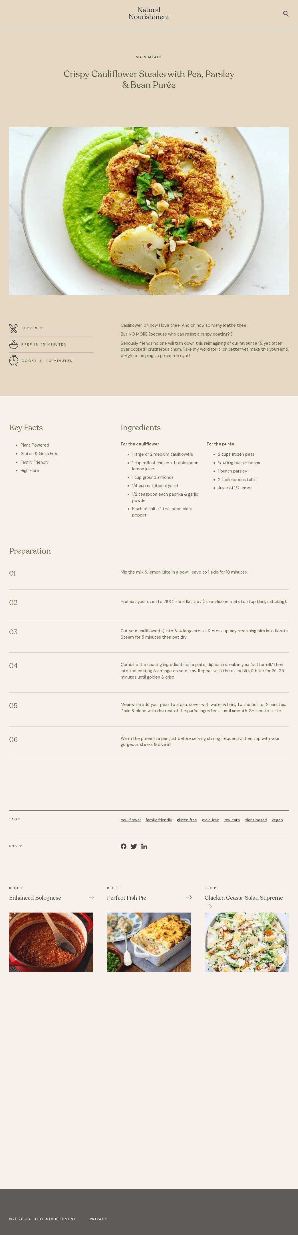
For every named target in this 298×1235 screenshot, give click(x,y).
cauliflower (131, 819)
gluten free (187, 819)
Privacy (99, 1219)
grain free (210, 819)
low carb (232, 819)
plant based (256, 819)
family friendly (159, 819)
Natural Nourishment (149, 13)
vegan (277, 819)
